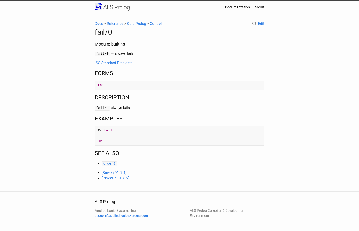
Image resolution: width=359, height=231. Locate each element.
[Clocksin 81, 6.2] (115, 177)
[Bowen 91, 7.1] (114, 171)
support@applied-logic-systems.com (121, 215)
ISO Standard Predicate (114, 62)
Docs (99, 24)
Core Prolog (136, 24)
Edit (258, 24)
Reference (115, 24)
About (259, 7)
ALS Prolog (116, 7)
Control (156, 24)
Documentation (237, 7)
